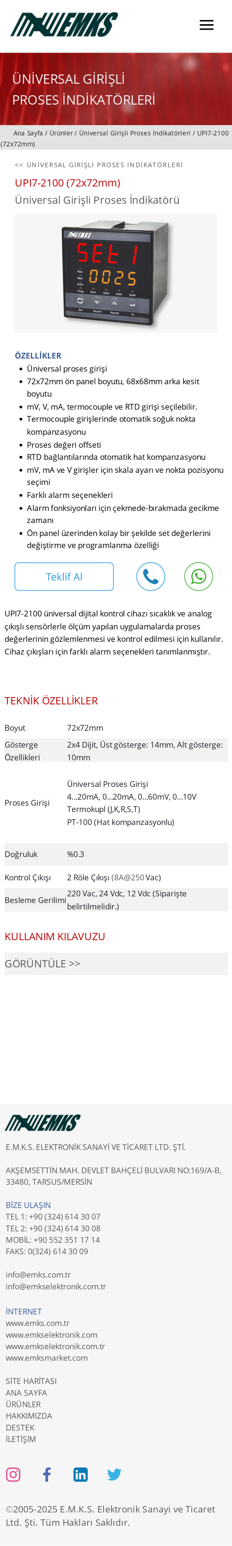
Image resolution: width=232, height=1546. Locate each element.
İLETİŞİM (21, 1438)
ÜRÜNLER (23, 1403)
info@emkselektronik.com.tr (56, 1286)
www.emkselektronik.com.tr (55, 1346)
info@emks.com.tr (38, 1274)
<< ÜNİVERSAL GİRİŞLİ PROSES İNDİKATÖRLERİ (99, 164)
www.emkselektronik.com (51, 1334)
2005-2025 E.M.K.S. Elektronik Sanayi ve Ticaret (115, 1509)
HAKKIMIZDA (29, 1415)
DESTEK (20, 1427)
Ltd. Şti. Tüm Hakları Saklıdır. (68, 1522)
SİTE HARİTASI (31, 1380)
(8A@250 (128, 877)
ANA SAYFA (26, 1392)
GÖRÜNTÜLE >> (42, 964)
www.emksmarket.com (47, 1357)
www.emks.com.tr (37, 1322)
